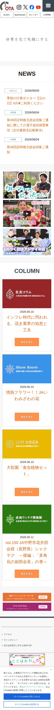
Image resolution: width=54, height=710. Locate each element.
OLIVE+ (6, 15)
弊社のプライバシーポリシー (33, 687)
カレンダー (33, 15)
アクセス (8, 634)
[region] (27, 688)
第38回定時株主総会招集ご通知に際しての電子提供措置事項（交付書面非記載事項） (28, 125)
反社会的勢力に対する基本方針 (18, 645)
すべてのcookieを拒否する (27, 704)
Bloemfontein (20, 15)
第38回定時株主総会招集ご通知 (27, 149)
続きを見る (27, 342)
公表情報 (47, 15)
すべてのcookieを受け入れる (27, 696)
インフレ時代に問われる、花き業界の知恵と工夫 (27, 323)
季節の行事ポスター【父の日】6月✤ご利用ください (26, 100)
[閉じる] (51, 669)
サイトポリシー (11, 640)
